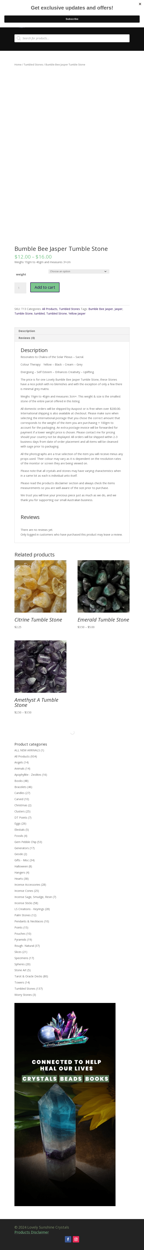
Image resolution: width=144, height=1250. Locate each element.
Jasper (118, 309)
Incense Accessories (27, 884)
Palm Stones (22, 915)
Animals (19, 768)
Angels (18, 762)
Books (18, 781)
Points (18, 927)
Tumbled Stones (33, 64)
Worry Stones (23, 995)
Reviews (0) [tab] (27, 338)
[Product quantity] (20, 287)
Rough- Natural (24, 946)
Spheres (19, 964)
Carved (18, 799)
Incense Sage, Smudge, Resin (33, 897)
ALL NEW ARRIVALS (27, 750)
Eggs (17, 823)
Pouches (20, 933)
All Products (49, 309)
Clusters (19, 811)
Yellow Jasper (76, 313)
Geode (18, 854)
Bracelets (20, 787)
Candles (19, 793)
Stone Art (20, 970)
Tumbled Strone (56, 313)
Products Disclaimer (31, 1232)
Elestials (19, 829)
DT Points (20, 817)
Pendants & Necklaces (28, 921)
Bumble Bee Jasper (100, 309)
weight (21, 274)
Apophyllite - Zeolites (27, 775)
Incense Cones (23, 891)
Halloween (21, 866)
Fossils (18, 836)
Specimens (21, 958)
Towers (19, 982)
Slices (18, 952)
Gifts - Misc (21, 860)
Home (18, 64)
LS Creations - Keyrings (29, 909)
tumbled (39, 313)
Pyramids (20, 939)
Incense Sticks (23, 903)
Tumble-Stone (23, 313)
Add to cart (45, 287)
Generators (21, 848)
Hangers (19, 872)
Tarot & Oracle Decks (28, 976)
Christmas (20, 805)
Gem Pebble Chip (25, 842)
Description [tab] (27, 331)
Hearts (18, 878)
